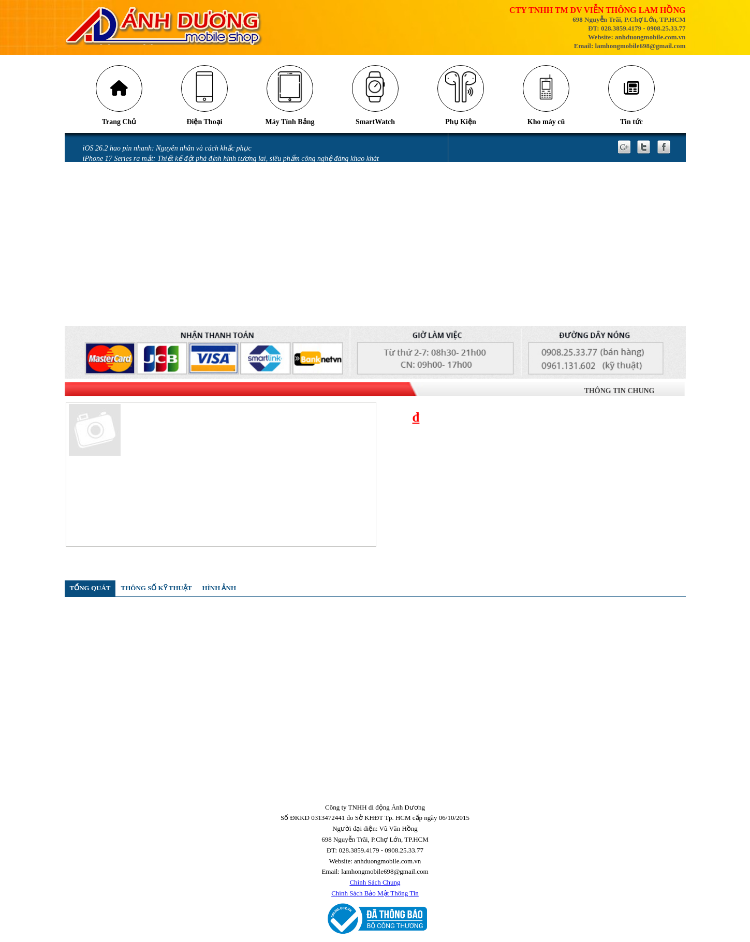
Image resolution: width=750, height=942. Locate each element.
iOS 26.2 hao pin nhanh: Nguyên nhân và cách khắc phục (167, 148)
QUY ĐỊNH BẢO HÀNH (119, 320)
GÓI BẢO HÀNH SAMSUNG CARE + (139, 299)
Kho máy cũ (545, 122)
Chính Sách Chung (374, 882)
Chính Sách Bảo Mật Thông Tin (375, 893)
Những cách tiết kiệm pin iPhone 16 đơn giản (150, 180)
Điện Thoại (204, 122)
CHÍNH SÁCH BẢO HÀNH (123, 309)
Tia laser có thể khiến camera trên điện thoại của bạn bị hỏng (175, 191)
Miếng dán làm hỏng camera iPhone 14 (141, 266)
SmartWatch (374, 122)
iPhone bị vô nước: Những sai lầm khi (139, 245)
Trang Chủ (118, 122)
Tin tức (631, 122)
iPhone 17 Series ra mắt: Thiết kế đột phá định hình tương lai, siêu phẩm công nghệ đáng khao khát (231, 158)
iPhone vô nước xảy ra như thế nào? (137, 256)
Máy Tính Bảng (289, 122)
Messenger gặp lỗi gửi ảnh (123, 212)
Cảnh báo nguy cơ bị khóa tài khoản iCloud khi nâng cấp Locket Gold (186, 169)
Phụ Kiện (460, 122)
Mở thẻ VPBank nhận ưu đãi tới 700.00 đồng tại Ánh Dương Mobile (185, 223)
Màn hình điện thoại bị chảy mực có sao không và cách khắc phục (181, 234)
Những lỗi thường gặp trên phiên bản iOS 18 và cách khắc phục (178, 202)
